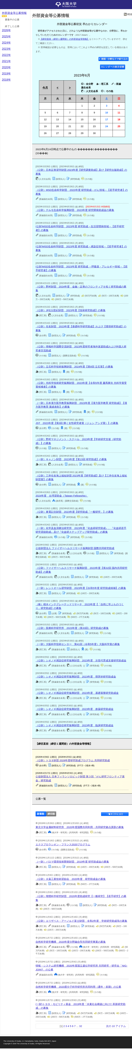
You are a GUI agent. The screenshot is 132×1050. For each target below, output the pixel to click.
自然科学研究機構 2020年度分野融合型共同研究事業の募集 (71, 941)
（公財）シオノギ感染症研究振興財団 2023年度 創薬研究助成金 (74, 709)
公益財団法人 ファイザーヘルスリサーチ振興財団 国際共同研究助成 (75, 548)
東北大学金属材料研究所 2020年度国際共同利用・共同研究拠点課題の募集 (80, 827)
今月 (45, 87)
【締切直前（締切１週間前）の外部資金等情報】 (64, 39)
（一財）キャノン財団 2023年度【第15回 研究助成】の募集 (71, 459)
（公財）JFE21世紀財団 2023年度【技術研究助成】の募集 (71, 310)
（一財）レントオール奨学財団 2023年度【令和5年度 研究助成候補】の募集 (81, 588)
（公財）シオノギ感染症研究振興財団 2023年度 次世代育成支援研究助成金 (81, 660)
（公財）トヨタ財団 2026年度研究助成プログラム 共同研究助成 (73, 760)
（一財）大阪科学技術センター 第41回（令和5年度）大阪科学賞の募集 (78, 644)
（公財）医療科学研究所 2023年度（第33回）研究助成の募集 (72, 628)
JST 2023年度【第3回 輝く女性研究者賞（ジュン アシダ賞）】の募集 (77, 423)
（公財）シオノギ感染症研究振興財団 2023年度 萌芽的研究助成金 (76, 676)
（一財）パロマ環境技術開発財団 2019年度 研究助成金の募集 (72, 861)
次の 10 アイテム (116, 1026)
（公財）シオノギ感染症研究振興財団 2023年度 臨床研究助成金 (74, 725)
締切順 (51, 814)
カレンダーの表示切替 (112, 67)
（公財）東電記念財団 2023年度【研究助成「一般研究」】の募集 (74, 511)
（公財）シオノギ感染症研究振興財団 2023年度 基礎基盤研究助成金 (77, 692)
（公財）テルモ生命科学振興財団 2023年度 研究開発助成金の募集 (75, 210)
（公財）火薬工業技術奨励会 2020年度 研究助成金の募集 (71, 878)
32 (80, 1026)
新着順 (40, 814)
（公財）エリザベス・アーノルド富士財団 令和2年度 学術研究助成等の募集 (81, 920)
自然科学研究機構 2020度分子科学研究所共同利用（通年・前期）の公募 (78, 986)
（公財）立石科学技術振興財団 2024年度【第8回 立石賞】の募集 (74, 366)
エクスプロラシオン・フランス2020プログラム (63, 844)
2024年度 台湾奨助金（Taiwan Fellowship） (62, 495)
